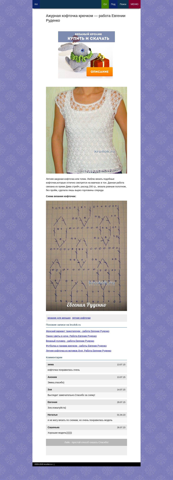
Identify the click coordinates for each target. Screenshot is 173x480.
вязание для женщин (59, 318)
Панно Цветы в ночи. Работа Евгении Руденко (71, 336)
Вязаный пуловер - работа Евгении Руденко (70, 341)
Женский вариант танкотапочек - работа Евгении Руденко (77, 331)
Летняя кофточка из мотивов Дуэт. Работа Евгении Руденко (78, 350)
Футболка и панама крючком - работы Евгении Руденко (76, 345)
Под (113, 4)
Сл (105, 4)
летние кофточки (81, 318)
